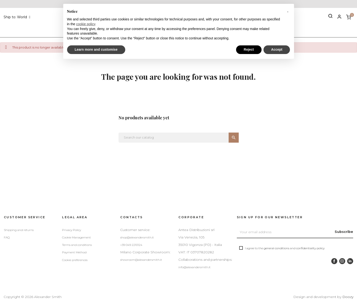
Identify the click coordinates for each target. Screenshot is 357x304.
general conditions (276, 248)
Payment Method (74, 252)
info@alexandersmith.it (194, 267)
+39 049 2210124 (131, 245)
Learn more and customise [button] (96, 49)
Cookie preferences (75, 260)
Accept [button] (276, 49)
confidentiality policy (310, 248)
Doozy (347, 297)
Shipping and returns (19, 230)
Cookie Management (76, 237)
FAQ (7, 237)
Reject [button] (249, 49)
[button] (288, 11)
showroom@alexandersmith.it (141, 259)
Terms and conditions (77, 245)
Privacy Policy (71, 230)
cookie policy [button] (85, 24)
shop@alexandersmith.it (137, 237)
